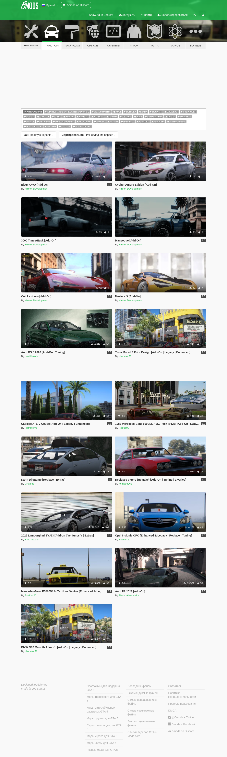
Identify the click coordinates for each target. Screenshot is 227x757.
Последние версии (88, 134)
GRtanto (29, 483)
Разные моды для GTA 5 (102, 749)
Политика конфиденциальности (182, 694)
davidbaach (31, 356)
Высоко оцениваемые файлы (141, 723)
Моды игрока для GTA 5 (102, 736)
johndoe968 (125, 483)
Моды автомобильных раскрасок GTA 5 (101, 709)
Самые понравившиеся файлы (142, 701)
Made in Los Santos (33, 688)
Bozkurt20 (124, 539)
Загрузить (127, 14)
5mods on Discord (181, 731)
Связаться (174, 686)
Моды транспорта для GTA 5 (104, 698)
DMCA (172, 710)
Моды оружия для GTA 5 (102, 718)
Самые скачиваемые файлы (140, 712)
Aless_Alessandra (129, 595)
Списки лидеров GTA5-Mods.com (142, 734)
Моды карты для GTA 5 (101, 742)
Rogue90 (124, 427)
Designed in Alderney (34, 684)
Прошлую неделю (39, 134)
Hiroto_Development (36, 188)
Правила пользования (182, 703)
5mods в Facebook (181, 724)
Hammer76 (125, 356)
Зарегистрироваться (172, 14)
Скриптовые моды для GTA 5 (104, 727)
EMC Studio (31, 539)
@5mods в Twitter (181, 717)
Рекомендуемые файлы (142, 692)
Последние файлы (139, 686)
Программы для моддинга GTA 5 (103, 688)
